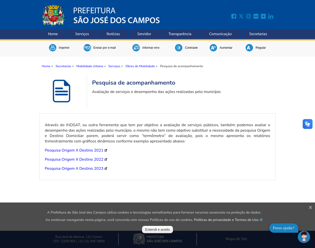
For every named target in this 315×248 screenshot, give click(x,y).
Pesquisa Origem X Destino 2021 (74, 150)
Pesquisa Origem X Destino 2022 (74, 159)
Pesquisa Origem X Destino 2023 (74, 168)
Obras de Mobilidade (140, 66)
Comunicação (220, 34)
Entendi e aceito (157, 230)
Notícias (113, 34)
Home (53, 34)
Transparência (180, 34)
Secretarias (258, 34)
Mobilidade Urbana (89, 66)
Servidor (144, 34)
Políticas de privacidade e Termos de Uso (226, 219)
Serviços (82, 34)
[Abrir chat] (304, 237)
